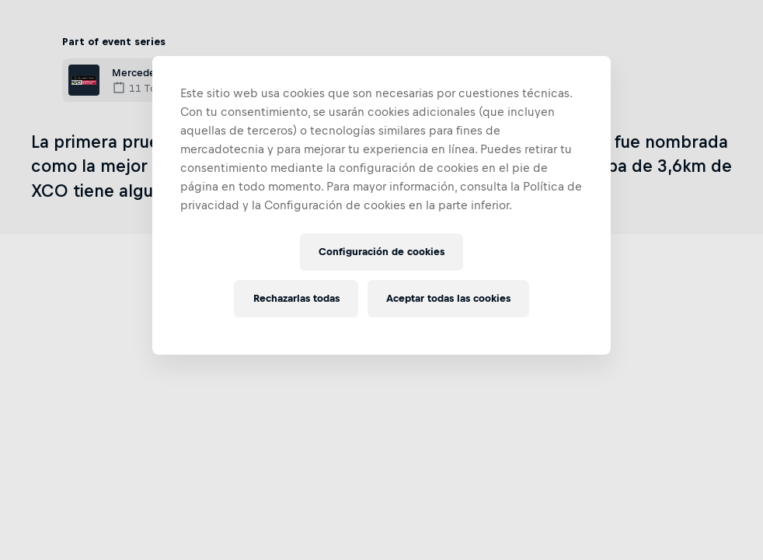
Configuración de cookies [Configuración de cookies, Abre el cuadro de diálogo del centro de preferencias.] (381, 251)
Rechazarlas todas (296, 298)
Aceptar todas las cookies (448, 298)
